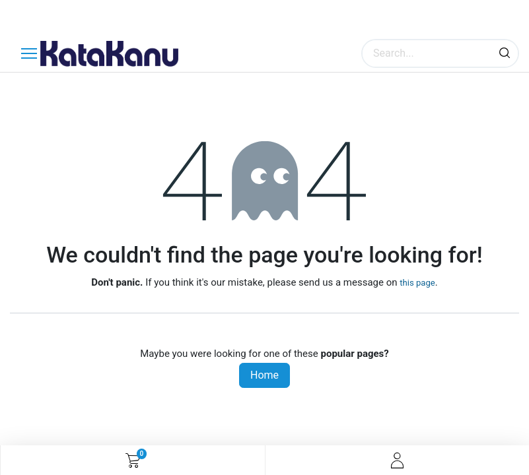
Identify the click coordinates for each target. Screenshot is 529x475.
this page (417, 283)
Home (264, 375)
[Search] (504, 53)
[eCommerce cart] (132, 460)
